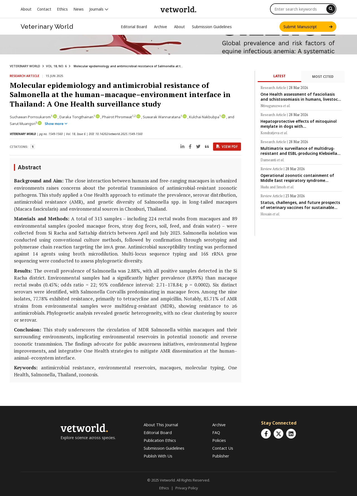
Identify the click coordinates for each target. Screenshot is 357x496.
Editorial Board (134, 26)
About (26, 9)
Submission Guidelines (212, 26)
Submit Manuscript (307, 26)
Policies (219, 440)
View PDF (227, 146)
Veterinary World (47, 26)
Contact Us (222, 448)
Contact (44, 9)
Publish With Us (158, 456)
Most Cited (323, 76)
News (78, 9)
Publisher (220, 456)
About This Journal (161, 424)
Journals (98, 9)
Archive (160, 26)
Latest (279, 76)
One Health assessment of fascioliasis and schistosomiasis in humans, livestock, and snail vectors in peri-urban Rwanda (300, 97)
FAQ (216, 432)
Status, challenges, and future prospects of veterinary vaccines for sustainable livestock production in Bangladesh (300, 205)
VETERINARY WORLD (25, 66)
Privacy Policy (186, 487)
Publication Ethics (160, 440)
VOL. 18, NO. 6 (56, 66)
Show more (56, 123)
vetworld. (178, 9)
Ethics (62, 9)
